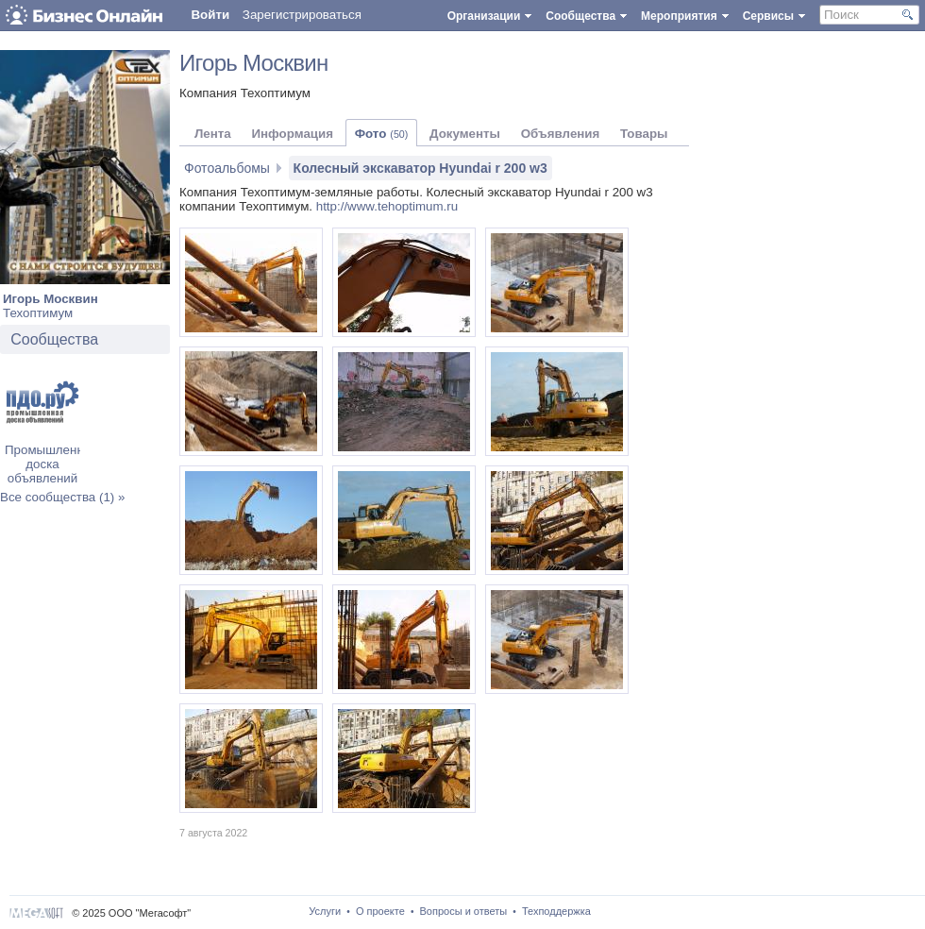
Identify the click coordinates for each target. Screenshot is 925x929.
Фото (382, 134)
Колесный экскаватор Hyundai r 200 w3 (420, 168)
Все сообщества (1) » (62, 497)
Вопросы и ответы (464, 911)
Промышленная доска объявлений (51, 464)
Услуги (325, 911)
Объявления (560, 134)
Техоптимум (38, 313)
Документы (464, 134)
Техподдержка (556, 911)
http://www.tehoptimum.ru (387, 206)
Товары (643, 134)
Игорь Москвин (50, 299)
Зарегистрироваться (302, 15)
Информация (291, 134)
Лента (212, 134)
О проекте (380, 911)
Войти (210, 15)
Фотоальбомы (227, 168)
